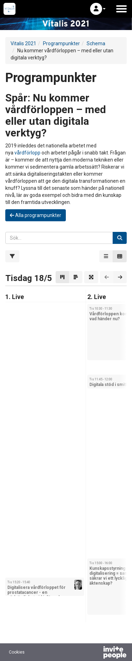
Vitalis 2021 (23, 43)
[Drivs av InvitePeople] (96, 653)
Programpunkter (61, 43)
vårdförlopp (27, 153)
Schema (96, 43)
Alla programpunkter (35, 215)
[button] (98, 9)
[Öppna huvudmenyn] (121, 9)
